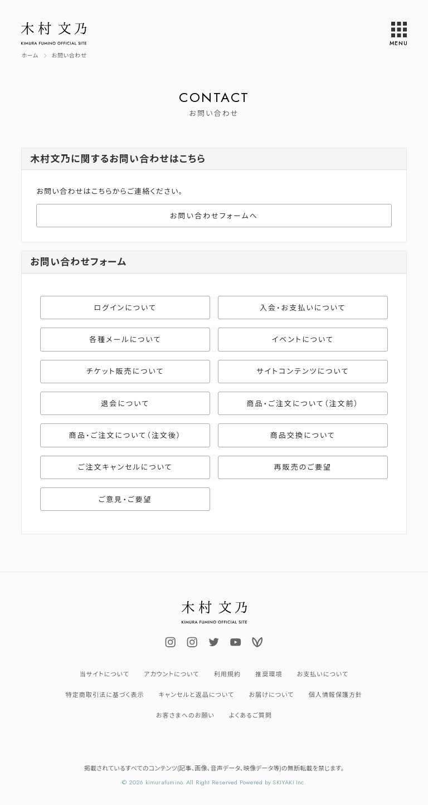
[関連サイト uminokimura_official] (192, 642)
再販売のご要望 (303, 467)
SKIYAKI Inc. (289, 782)
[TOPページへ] (29, 55)
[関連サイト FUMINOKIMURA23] (214, 642)
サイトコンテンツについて (302, 371)
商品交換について (302, 435)
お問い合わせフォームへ (214, 216)
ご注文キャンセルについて (125, 467)
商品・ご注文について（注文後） (125, 435)
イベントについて (303, 339)
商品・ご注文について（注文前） (302, 403)
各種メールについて (125, 339)
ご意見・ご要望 (125, 499)
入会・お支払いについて (303, 308)
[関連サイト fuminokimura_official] (171, 642)
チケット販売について (125, 371)
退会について (125, 403)
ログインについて (125, 308)
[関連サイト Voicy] (257, 642)
